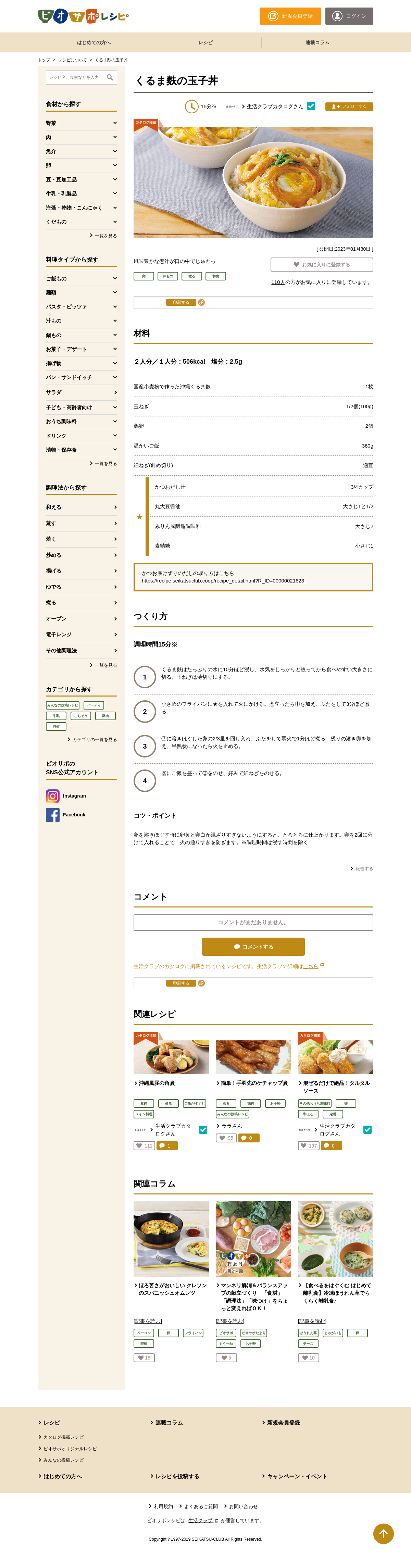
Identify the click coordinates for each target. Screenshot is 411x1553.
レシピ (205, 42)
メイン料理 (143, 1114)
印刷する (181, 302)
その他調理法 (61, 650)
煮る (51, 602)
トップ (44, 60)
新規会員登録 (283, 1423)
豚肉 (105, 716)
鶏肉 (250, 1103)
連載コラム (317, 42)
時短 (56, 726)
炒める (53, 555)
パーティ (94, 705)
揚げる (53, 571)
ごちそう (81, 716)
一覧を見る (106, 235)
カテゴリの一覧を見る (95, 739)
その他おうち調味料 (314, 1103)
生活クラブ (204, 1520)
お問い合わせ (243, 1506)
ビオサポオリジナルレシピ (70, 1448)
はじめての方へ (94, 42)
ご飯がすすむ (194, 1103)
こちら (313, 966)
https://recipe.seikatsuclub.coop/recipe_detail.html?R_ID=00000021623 (224, 581)
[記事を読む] (148, 1321)
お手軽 (275, 1103)
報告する (364, 868)
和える (53, 507)
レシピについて (72, 60)
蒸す (51, 523)
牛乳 (56, 716)
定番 (332, 1114)
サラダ (53, 392)
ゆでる (53, 587)
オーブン (56, 619)
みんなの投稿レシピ (62, 705)
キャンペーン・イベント (297, 1476)
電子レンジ (59, 634)
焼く (51, 539)
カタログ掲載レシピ (63, 1437)
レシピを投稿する (177, 1476)
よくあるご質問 (201, 1506)
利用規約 (163, 1506)
